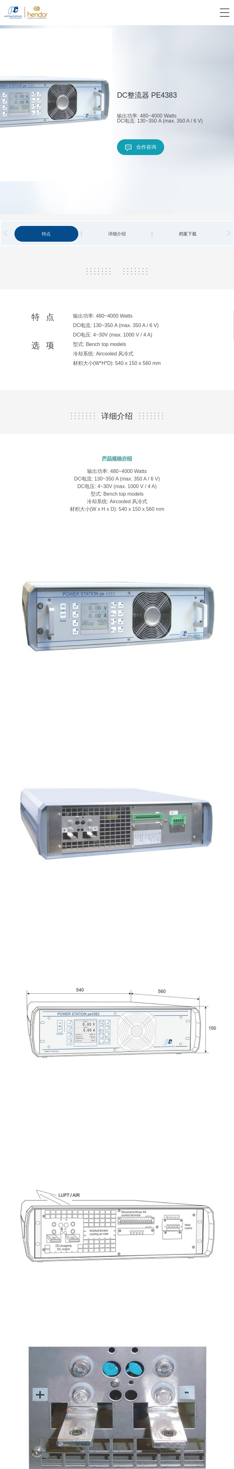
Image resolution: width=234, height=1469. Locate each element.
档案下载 (188, 233)
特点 (46, 233)
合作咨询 (140, 147)
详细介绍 (117, 233)
